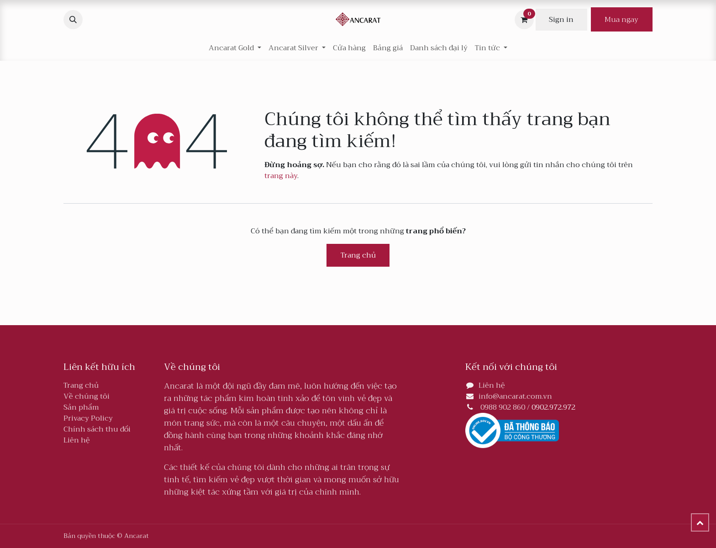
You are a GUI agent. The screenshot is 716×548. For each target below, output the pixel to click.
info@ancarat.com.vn (515, 396)
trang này (280, 175)
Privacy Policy (88, 418)
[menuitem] (349, 48)
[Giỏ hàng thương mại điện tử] (524, 19)
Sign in (561, 19)
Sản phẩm (81, 407)
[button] (73, 19)
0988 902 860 (502, 407)
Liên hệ (76, 440)
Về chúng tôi (86, 396)
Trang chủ (358, 255)
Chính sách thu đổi (97, 429)
